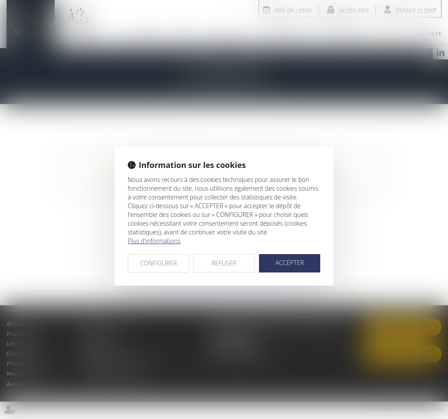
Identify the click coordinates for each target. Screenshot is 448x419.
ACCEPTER (289, 262)
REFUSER (224, 263)
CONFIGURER (158, 263)
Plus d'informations (154, 241)
